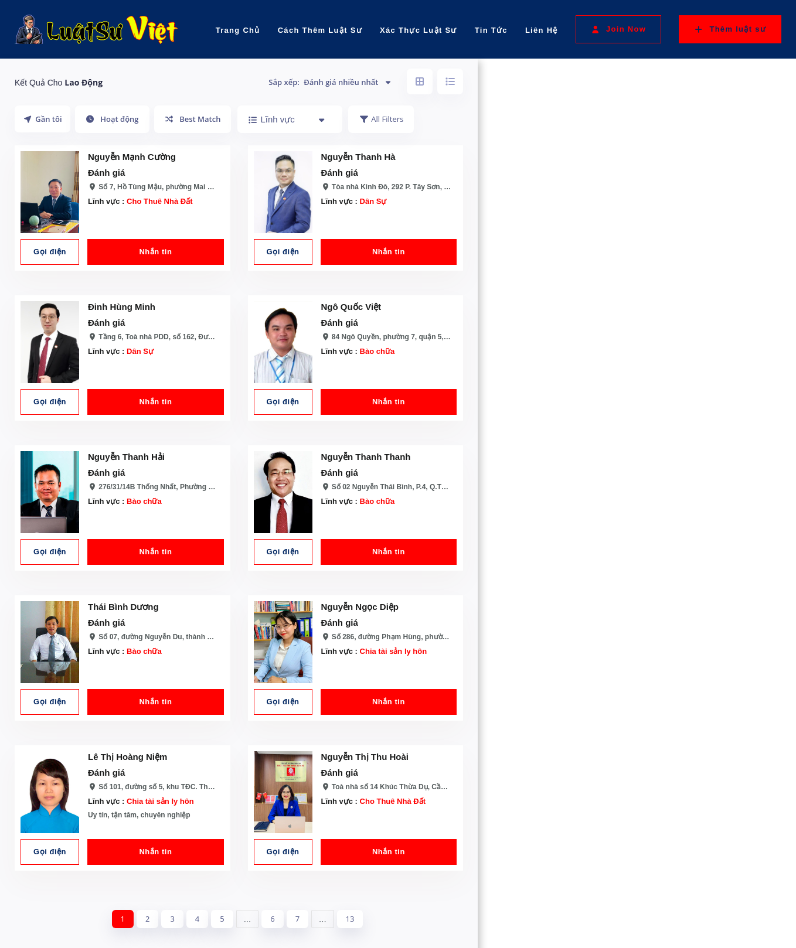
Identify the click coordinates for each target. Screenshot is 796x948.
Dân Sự (373, 201)
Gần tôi (42, 119)
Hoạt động (112, 119)
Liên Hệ (541, 30)
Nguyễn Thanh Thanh (366, 457)
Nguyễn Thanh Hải (126, 457)
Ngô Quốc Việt (351, 307)
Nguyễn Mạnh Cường (132, 157)
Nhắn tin (155, 251)
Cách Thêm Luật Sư (320, 30)
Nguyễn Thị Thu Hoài (365, 757)
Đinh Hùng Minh (121, 307)
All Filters (381, 119)
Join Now (618, 29)
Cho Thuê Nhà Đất (159, 201)
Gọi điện (49, 251)
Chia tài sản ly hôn (393, 651)
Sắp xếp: (330, 82)
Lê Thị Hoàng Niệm (127, 757)
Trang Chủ (238, 30)
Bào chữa (377, 351)
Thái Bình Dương (123, 607)
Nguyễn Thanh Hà (358, 157)
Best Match (193, 119)
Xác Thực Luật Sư (418, 30)
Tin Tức (491, 30)
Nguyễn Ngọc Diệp (360, 607)
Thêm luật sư (730, 29)
